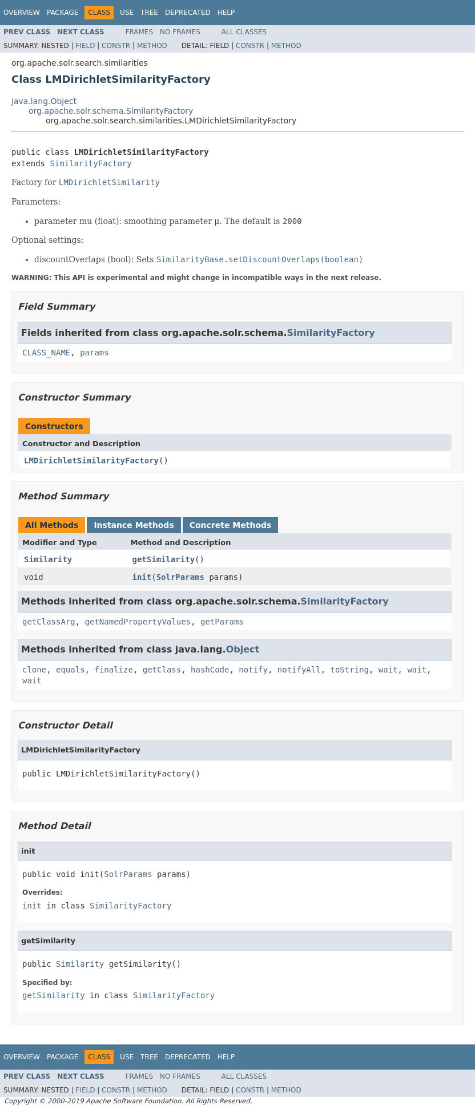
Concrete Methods (231, 525)
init (142, 577)
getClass (162, 669)
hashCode (210, 669)
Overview (21, 13)
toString (350, 669)
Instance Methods (134, 525)
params (94, 352)
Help (226, 13)
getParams (222, 621)
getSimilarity (163, 559)
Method (152, 46)
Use (127, 13)
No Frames (180, 32)
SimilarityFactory (90, 163)
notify (253, 669)
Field (85, 46)
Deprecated (188, 13)
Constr (116, 46)
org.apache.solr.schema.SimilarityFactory (111, 110)
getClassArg (48, 621)
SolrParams (180, 577)
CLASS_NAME (46, 352)
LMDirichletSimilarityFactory (91, 460)
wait (388, 669)
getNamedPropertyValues (138, 621)
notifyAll (299, 669)
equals (70, 669)
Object (243, 649)
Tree (149, 13)
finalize (113, 669)
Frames (140, 32)
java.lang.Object (44, 101)
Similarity (48, 559)
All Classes (244, 32)
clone (34, 669)
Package (62, 13)
